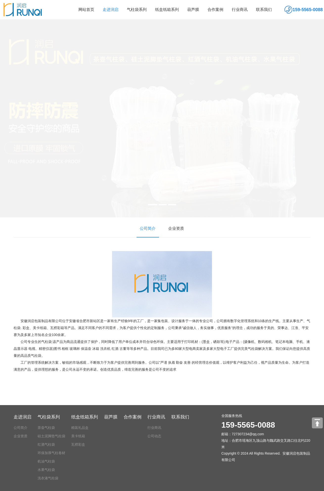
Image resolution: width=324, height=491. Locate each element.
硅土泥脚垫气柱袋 (51, 436)
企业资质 (174, 228)
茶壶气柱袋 (46, 428)
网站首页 (86, 9)
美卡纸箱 (78, 436)
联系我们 (264, 9)
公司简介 (146, 228)
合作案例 (215, 9)
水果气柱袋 (46, 470)
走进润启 (110, 9)
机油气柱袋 (46, 461)
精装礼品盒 (80, 428)
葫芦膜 (193, 9)
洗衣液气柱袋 (48, 478)
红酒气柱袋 (46, 444)
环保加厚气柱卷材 (51, 453)
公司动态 (154, 436)
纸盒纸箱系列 (167, 9)
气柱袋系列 (137, 9)
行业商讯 (240, 9)
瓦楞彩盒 (78, 444)
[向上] (317, 422)
